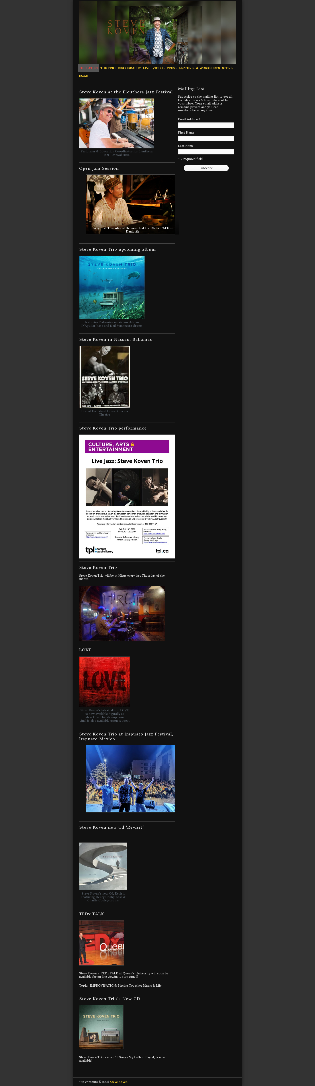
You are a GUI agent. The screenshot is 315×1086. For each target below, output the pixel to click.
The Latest (88, 68)
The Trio (107, 68)
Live (146, 68)
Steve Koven (118, 1082)
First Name (186, 132)
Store (227, 68)
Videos (158, 68)
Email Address (189, 119)
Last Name (186, 146)
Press (171, 68)
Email (84, 76)
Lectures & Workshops (199, 68)
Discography (129, 68)
